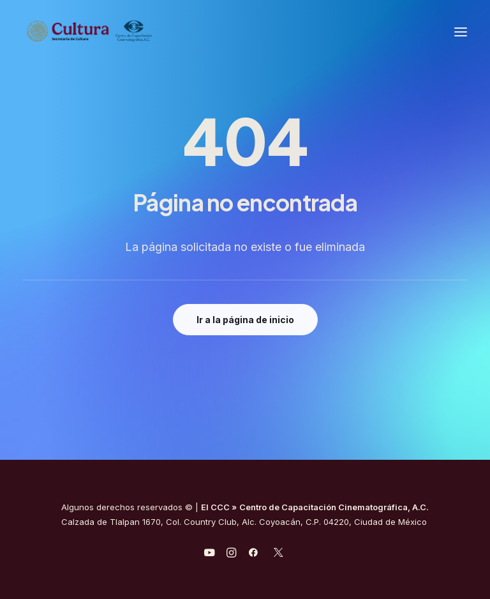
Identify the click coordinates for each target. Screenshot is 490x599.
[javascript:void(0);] (231, 554)
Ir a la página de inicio (245, 319)
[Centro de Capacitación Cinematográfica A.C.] (89, 31)
